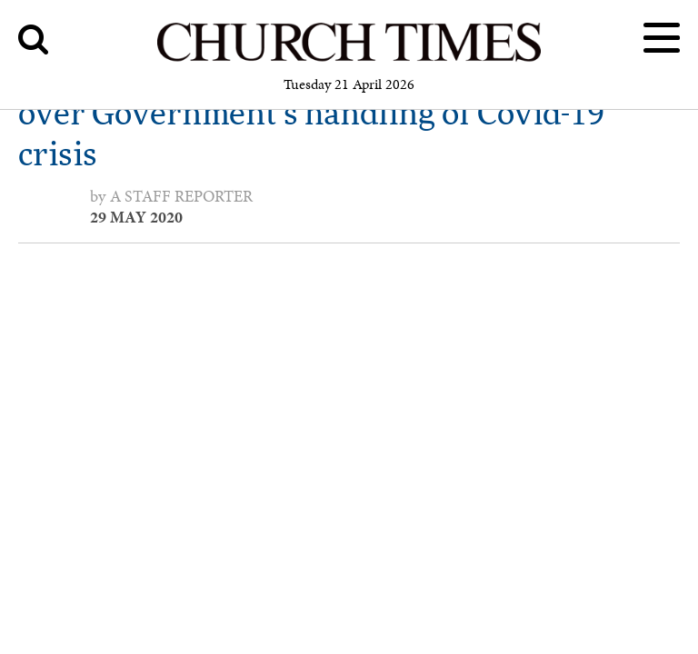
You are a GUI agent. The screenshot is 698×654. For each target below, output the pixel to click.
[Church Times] (349, 58)
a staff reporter (181, 196)
